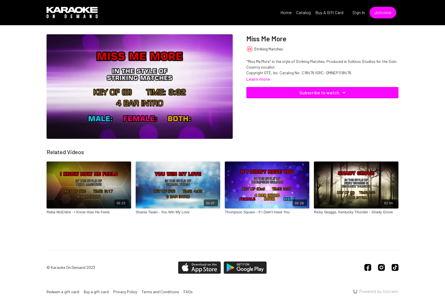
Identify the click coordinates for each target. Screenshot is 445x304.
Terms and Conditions (160, 291)
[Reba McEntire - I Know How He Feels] (89, 212)
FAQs (188, 291)
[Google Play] (245, 267)
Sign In (358, 12)
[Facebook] (367, 267)
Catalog (303, 12)
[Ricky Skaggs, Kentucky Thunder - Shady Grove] (356, 212)
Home (286, 12)
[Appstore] (199, 267)
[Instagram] (381, 267)
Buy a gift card (96, 291)
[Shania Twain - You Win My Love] (178, 212)
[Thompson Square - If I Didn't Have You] (267, 212)
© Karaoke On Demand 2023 (71, 267)
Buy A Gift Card (329, 12)
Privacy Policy (125, 291)
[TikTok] (395, 267)
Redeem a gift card (63, 291)
